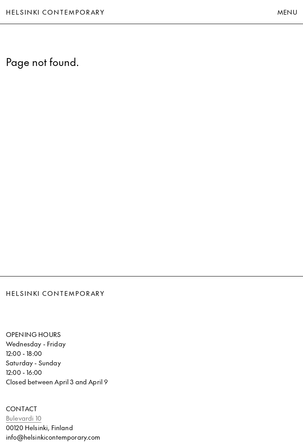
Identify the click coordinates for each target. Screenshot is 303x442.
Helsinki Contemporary (55, 12)
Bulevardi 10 (23, 418)
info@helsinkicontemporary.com (53, 437)
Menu (287, 12)
